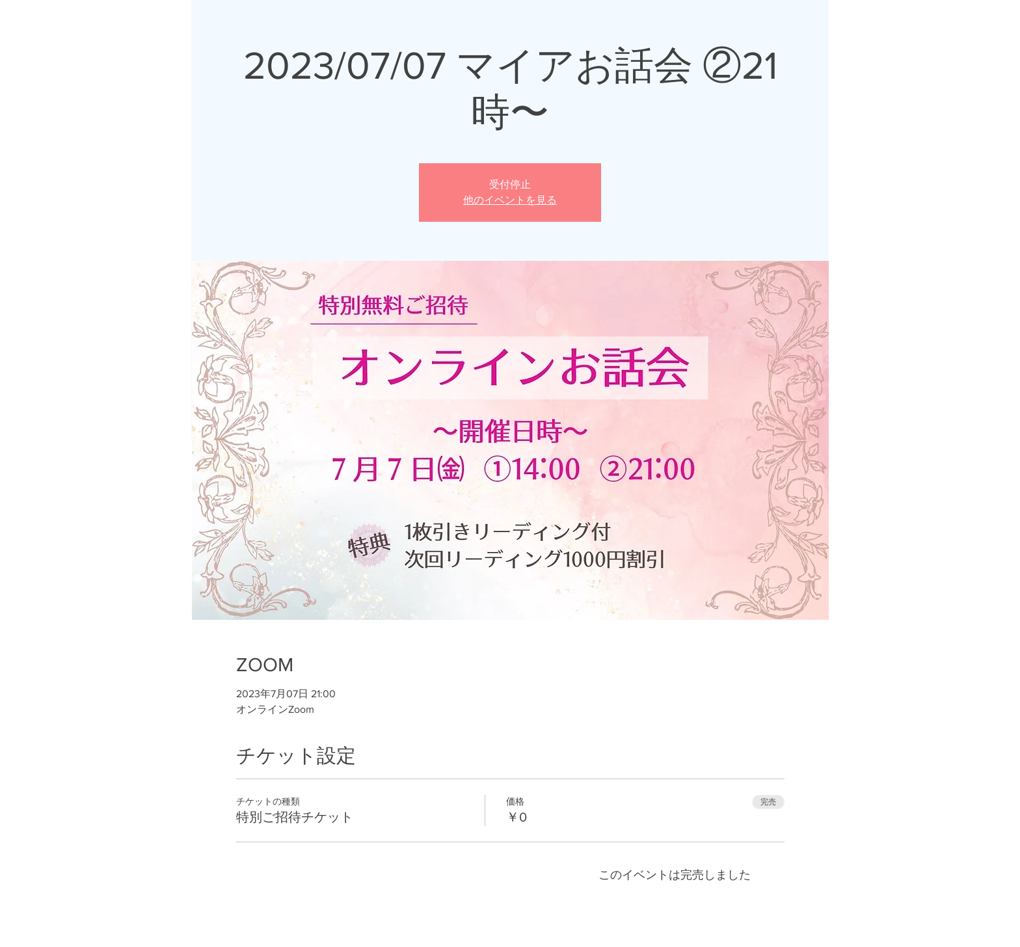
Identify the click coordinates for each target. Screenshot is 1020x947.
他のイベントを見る (510, 200)
